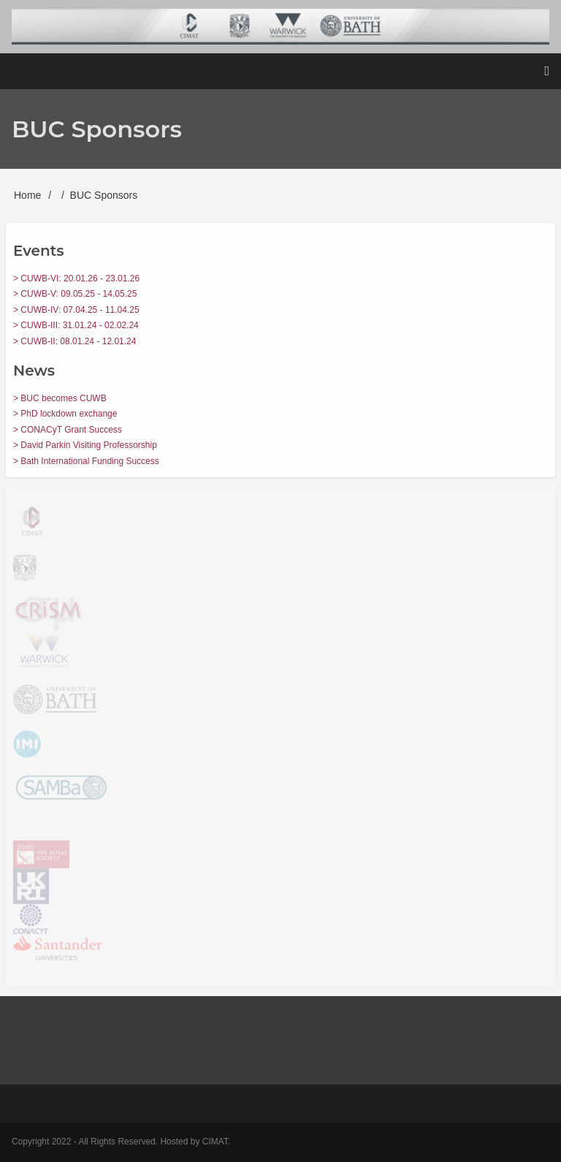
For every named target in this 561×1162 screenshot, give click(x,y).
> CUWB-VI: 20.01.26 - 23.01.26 (76, 278)
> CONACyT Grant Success (67, 430)
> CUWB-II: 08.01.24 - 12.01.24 (74, 341)
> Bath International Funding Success (86, 461)
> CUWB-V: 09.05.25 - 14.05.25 (75, 294)
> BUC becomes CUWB (60, 398)
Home (27, 195)
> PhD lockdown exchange (65, 414)
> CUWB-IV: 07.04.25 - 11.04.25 (76, 310)
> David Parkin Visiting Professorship (85, 445)
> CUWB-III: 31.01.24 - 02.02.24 (76, 325)
